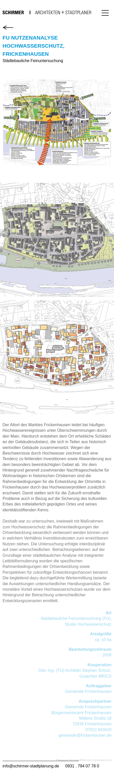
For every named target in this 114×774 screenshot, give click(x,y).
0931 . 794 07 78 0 (82, 766)
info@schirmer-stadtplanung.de (31, 766)
